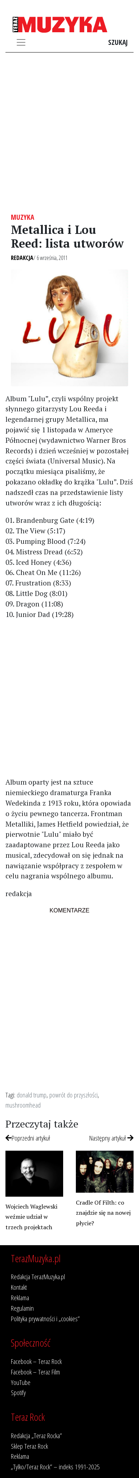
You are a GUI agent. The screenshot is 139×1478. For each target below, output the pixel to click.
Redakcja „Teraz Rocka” (36, 1435)
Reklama (20, 1297)
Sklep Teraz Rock (29, 1446)
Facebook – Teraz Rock (36, 1361)
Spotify (18, 1392)
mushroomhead (23, 1105)
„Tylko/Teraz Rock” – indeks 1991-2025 (55, 1466)
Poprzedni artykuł (27, 1138)
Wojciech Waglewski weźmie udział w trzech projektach (31, 1216)
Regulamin (22, 1308)
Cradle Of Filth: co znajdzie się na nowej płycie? (103, 1212)
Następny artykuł (111, 1138)
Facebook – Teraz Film (35, 1372)
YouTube (20, 1382)
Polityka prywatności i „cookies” (45, 1318)
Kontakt (19, 1287)
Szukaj (118, 42)
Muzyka (22, 217)
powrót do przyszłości (73, 1095)
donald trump (31, 1095)
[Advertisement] (69, 132)
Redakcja (22, 258)
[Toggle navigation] (21, 42)
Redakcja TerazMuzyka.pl (38, 1276)
